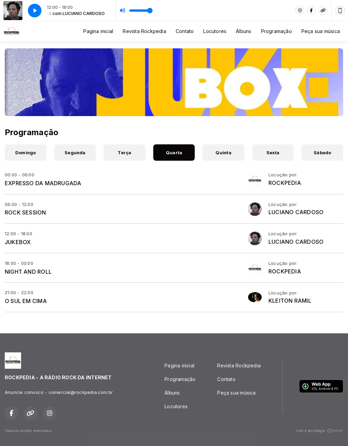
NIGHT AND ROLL (28, 271)
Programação (276, 31)
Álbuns (243, 31)
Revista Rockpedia (144, 31)
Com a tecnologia (319, 430)
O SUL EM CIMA (26, 301)
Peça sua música (320, 31)
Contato (185, 31)
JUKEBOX (18, 242)
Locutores (214, 31)
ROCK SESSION (25, 212)
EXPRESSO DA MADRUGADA (43, 183)
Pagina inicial (98, 31)
